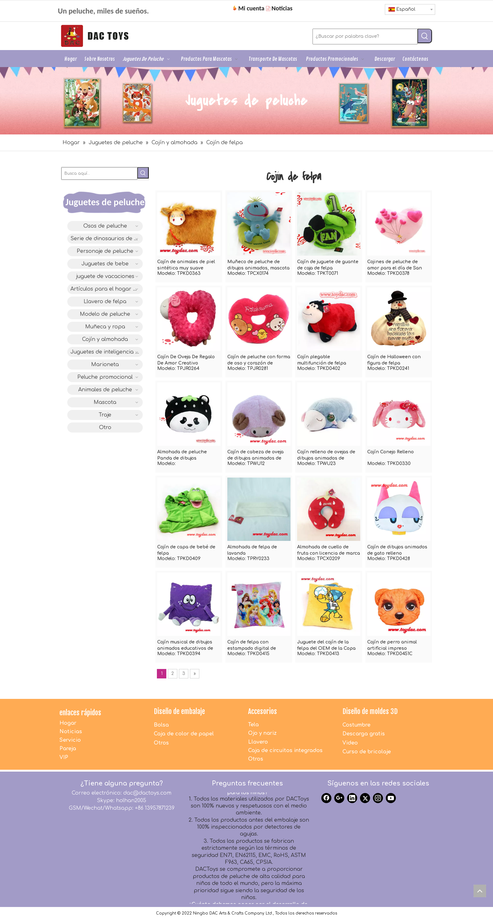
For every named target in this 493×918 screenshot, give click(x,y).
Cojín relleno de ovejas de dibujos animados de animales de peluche (326, 456)
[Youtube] (391, 798)
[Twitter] (365, 798)
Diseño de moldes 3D (370, 711)
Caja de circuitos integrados (285, 750)
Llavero (258, 742)
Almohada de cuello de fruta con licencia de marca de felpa (328, 551)
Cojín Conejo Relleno (390, 452)
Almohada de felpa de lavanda (252, 550)
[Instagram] (378, 798)
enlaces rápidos (80, 712)
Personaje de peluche (105, 251)
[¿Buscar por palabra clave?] (365, 36)
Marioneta (105, 364)
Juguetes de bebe (105, 264)
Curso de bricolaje (366, 752)
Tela (253, 725)
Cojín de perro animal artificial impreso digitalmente (392, 646)
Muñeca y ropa (105, 327)
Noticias (70, 731)
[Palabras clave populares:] (425, 36)
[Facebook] (326, 798)
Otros (161, 743)
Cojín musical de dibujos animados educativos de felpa (185, 646)
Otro (105, 427)
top (481, 892)
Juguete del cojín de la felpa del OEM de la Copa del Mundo (326, 646)
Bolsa (161, 725)
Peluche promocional (105, 377)
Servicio (70, 740)
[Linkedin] (352, 798)
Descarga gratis (363, 734)
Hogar (67, 723)
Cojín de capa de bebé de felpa (186, 550)
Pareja (67, 748)
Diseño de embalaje (179, 711)
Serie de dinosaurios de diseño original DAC (106, 238)
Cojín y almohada (105, 339)
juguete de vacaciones (105, 276)
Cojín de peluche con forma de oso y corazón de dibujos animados (258, 360)
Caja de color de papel (184, 734)
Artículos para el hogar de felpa (106, 289)
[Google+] (339, 798)
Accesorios (262, 711)
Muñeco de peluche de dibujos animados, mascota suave (258, 265)
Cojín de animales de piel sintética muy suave (186, 264)
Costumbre (356, 725)
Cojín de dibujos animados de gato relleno (397, 550)
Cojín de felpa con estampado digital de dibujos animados (251, 646)
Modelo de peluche (105, 314)
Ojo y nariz (262, 733)
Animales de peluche (105, 390)
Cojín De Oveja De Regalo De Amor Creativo (186, 360)
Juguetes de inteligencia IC (105, 352)
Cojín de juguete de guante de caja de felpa (327, 264)
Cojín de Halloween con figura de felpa (394, 360)
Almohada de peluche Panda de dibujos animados (182, 456)
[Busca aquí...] (99, 173)
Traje (105, 415)
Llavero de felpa (105, 301)
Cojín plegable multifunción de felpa (321, 360)
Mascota (105, 402)
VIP (63, 757)
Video (350, 743)
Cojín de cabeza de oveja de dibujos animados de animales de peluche (255, 456)
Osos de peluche (105, 226)
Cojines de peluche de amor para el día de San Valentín (394, 265)
